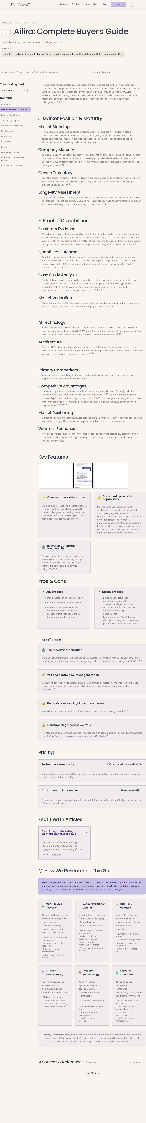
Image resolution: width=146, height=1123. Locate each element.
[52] (99, 290)
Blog (104, 4)
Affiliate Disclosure (101, 72)
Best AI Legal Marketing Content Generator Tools (64, 832)
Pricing (4, 147)
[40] (133, 532)
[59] (140, 660)
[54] (108, 204)
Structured (56, 854)
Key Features (7, 131)
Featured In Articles (10, 152)
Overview (5, 104)
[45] (66, 267)
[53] (67, 404)
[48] (95, 290)
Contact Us (119, 4)
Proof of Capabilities (10, 115)
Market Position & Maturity (14, 109)
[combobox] (14, 90)
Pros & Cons (7, 136)
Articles (64, 4)
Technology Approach (11, 120)
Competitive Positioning (12, 125)
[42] (104, 204)
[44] (54, 102)
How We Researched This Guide (13, 159)
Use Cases (6, 141)
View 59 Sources (92, 1073)
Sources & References (11, 165)
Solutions (76, 4)
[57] (58, 102)
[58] (136, 244)
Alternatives (91, 4)
